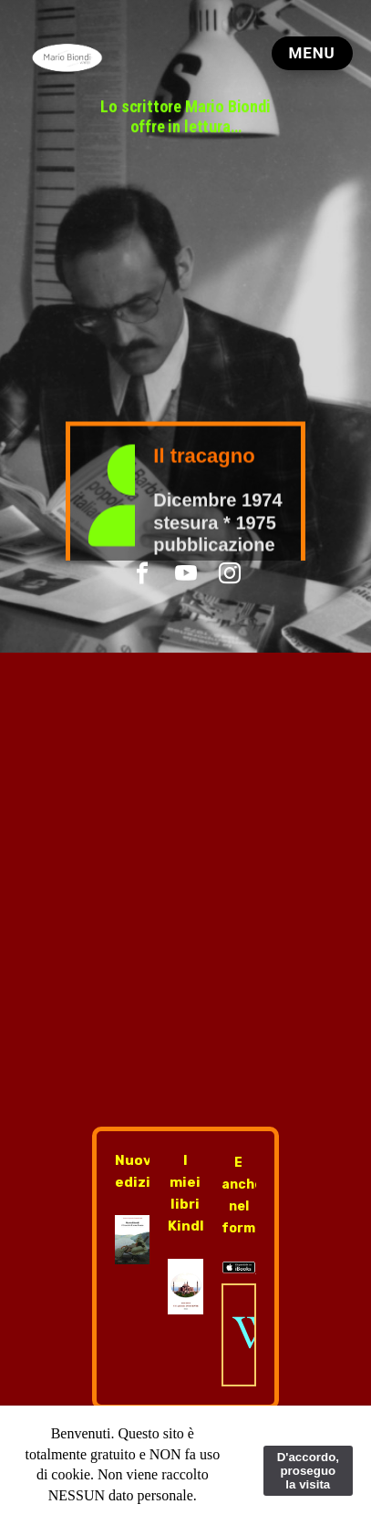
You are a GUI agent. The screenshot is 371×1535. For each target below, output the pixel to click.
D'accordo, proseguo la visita (308, 1470)
